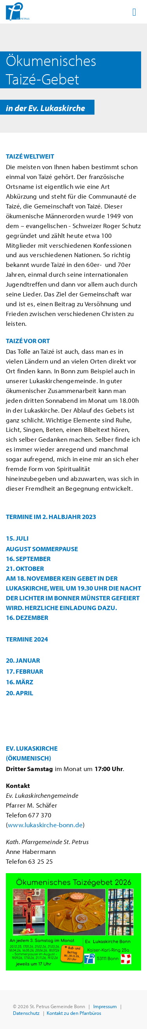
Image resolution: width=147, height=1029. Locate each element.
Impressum (105, 1006)
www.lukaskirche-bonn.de (45, 825)
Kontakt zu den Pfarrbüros (74, 1012)
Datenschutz (26, 1012)
